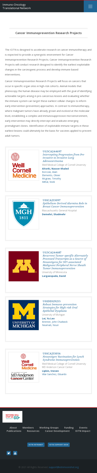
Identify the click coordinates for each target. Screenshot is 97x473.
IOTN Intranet (36, 445)
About (13, 427)
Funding (69, 427)
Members (28, 427)
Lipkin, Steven (50, 370)
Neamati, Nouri (50, 325)
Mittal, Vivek (48, 181)
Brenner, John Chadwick (55, 321)
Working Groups (49, 427)
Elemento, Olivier (51, 175)
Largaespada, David (54, 276)
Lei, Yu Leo (48, 318)
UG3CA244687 (65, 260)
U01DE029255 (60, 306)
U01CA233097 (65, 203)
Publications (14, 430)
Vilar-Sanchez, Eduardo (54, 374)
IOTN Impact (82, 430)
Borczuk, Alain (49, 171)
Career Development (57, 430)
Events (83, 427)
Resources (33, 430)
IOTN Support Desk (58, 445)
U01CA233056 (63, 357)
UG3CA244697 (64, 156)
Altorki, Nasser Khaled (55, 168)
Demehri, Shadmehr (54, 214)
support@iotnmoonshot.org (64, 467)
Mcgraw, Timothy (51, 178)
